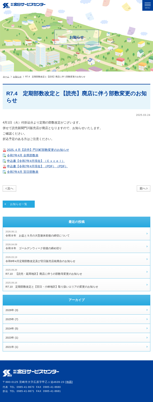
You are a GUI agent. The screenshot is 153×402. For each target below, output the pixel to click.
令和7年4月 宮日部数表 (20, 172)
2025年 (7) (76, 319)
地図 (69, 381)
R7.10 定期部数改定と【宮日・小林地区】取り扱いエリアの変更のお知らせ (76, 284)
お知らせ (18, 77)
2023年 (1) (76, 337)
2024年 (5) (76, 328)
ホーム (7, 77)
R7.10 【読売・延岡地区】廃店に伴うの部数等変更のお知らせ (76, 271)
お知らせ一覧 (15, 204)
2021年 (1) (76, 347)
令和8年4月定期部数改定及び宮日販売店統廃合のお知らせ (76, 259)
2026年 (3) (76, 310)
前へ (143, 188)
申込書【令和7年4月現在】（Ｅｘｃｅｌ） (34, 161)
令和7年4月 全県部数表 (20, 155)
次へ (9, 188)
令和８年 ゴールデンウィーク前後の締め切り (76, 246)
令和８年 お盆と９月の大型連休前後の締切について (76, 233)
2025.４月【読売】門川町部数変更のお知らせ (36, 150)
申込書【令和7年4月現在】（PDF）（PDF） (35, 166)
